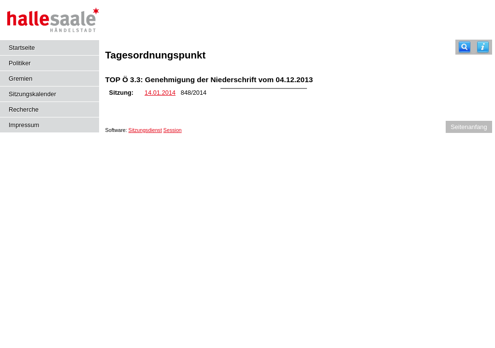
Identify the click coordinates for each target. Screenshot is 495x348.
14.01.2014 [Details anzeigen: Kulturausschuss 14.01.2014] (160, 92)
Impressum (24, 125)
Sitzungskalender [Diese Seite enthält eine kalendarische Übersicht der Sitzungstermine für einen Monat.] (32, 94)
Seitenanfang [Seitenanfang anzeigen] (469, 126)
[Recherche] (464, 47)
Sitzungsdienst (145, 130)
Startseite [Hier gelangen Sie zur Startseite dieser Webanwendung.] (22, 47)
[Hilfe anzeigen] (483, 47)
